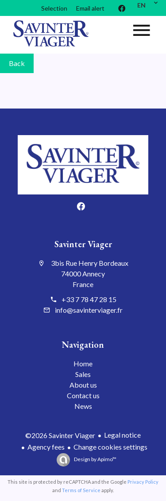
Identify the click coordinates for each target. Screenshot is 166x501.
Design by (94, 459)
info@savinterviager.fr (89, 310)
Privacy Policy (142, 482)
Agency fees (46, 447)
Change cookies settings (110, 447)
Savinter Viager (83, 244)
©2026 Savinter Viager (60, 435)
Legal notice (122, 435)
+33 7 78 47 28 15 (89, 299)
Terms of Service (81, 490)
